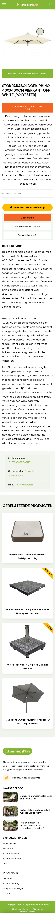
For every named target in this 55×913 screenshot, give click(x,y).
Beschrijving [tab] (27, 217)
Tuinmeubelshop (11, 853)
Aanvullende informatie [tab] (27, 226)
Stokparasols (16, 475)
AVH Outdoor (9, 844)
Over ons (7, 878)
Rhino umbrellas (24, 484)
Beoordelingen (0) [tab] (27, 235)
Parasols (29, 471)
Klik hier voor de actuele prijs (27, 107)
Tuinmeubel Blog (11, 883)
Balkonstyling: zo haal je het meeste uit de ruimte (35, 811)
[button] (4, 5)
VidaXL (6, 863)
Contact (7, 893)
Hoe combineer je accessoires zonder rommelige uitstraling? (32, 825)
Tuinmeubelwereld (12, 858)
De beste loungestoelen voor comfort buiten (36, 797)
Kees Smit (8, 848)
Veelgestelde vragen (13, 888)
